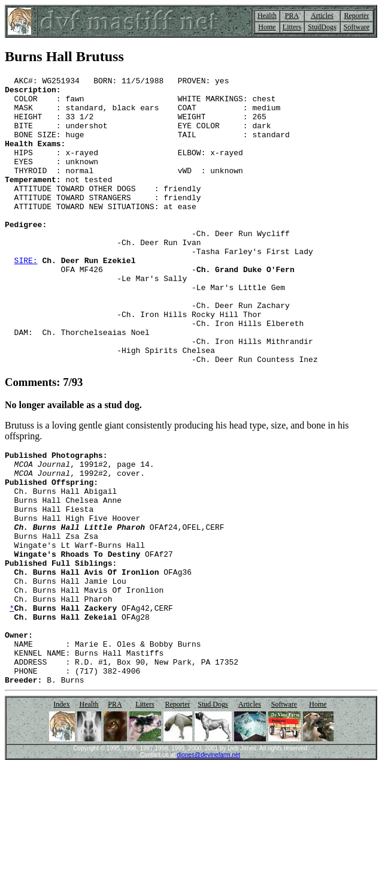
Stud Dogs (213, 808)
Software (356, 27)
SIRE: (26, 297)
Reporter (356, 15)
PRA (292, 15)
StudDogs (322, 27)
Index (61, 808)
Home (266, 27)
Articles (322, 15)
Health (267, 15)
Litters (292, 27)
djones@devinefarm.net (209, 859)
